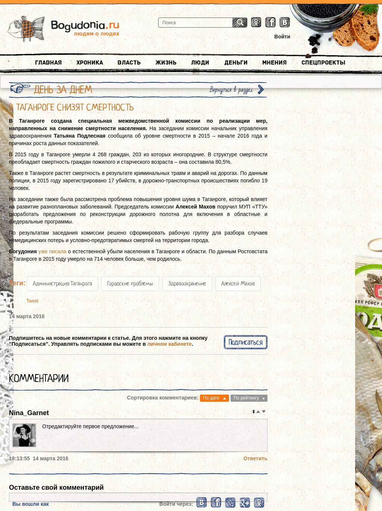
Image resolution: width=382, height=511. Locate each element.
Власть (129, 62)
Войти (282, 37)
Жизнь (166, 62)
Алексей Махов (238, 283)
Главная (48, 62)
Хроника (89, 62)
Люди (200, 62)
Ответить (255, 458)
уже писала (52, 251)
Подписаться (246, 342)
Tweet (32, 301)
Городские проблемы (130, 283)
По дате (211, 398)
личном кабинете (169, 344)
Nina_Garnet (29, 413)
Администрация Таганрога (62, 283)
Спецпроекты (323, 62)
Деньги (236, 62)
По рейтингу (246, 398)
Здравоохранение (187, 283)
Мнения (274, 62)
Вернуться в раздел (231, 89)
